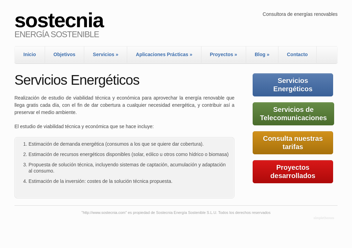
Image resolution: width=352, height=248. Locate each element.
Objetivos (65, 54)
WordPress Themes (325, 218)
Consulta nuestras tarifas (293, 143)
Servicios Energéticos (292, 85)
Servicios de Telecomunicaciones (293, 114)
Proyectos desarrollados (293, 171)
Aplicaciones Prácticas (164, 54)
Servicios (105, 54)
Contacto (297, 54)
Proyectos (223, 54)
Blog (262, 54)
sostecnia (58, 20)
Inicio (29, 54)
